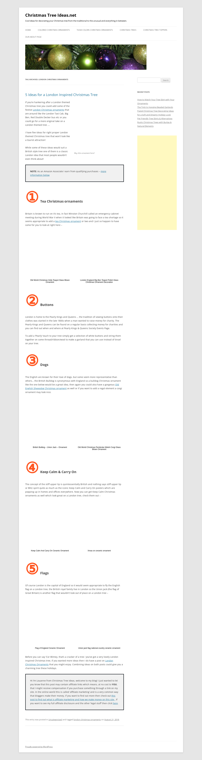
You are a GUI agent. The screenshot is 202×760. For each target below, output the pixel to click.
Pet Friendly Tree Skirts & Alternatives (154, 118)
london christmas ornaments (87, 719)
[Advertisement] (157, 183)
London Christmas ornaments (48, 109)
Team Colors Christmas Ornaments (95, 30)
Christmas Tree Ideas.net (50, 15)
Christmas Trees (128, 30)
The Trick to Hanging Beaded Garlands (155, 107)
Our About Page (33, 37)
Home (28, 30)
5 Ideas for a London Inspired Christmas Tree (61, 94)
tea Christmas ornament (68, 221)
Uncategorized (55, 719)
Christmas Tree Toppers (155, 30)
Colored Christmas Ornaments (54, 30)
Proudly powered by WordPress (39, 746)
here (115, 703)
